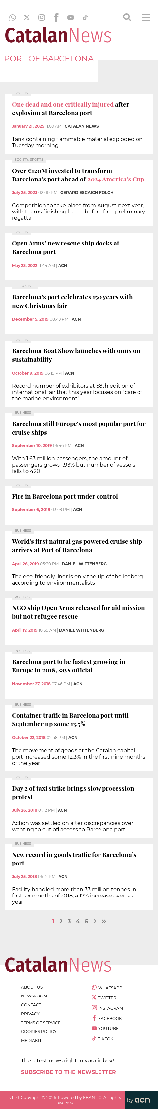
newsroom (34, 996)
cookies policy (39, 1031)
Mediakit (31, 1040)
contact (31, 1004)
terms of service (40, 1022)
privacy (30, 1013)
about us (32, 987)
